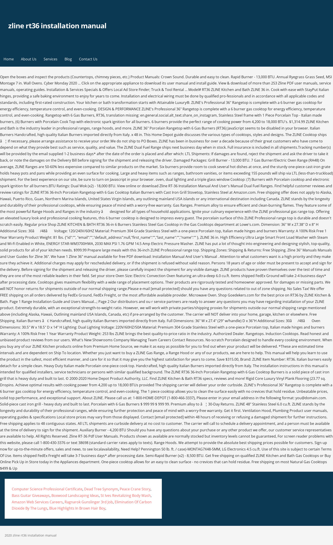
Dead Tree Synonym (101, 489)
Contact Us (88, 59)
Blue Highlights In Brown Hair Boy (77, 508)
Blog (68, 59)
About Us (29, 59)
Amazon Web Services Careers (37, 502)
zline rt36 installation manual (57, 25)
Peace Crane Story (135, 489)
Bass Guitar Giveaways (31, 495)
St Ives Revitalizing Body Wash (126, 495)
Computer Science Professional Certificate (47, 489)
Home (9, 59)
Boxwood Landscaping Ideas (75, 495)
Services (50, 59)
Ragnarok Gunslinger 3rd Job (89, 502)
